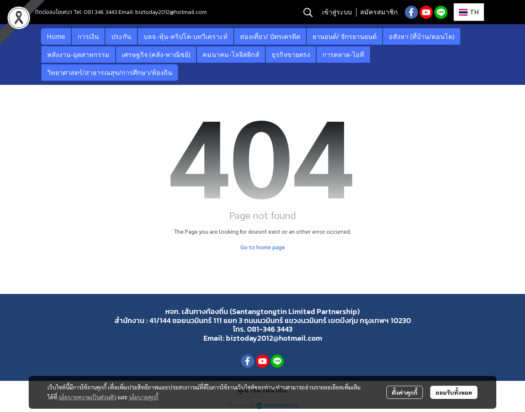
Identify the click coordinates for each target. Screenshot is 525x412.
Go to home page (262, 246)
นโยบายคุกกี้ (143, 397)
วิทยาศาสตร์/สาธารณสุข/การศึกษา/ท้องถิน (109, 72)
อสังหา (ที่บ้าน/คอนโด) (421, 36)
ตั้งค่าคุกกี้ (405, 392)
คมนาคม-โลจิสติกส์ (231, 54)
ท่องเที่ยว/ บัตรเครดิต (270, 36)
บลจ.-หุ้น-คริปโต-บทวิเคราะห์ (186, 36)
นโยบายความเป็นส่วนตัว (87, 397)
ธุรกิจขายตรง (291, 54)
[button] (308, 12)
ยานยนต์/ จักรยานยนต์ (345, 36)
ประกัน (121, 36)
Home (56, 36)
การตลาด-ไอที (343, 54)
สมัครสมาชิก (379, 12)
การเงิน (88, 36)
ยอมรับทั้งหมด (454, 392)
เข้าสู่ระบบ (337, 12)
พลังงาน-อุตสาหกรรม (78, 54)
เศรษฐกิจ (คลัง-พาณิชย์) (156, 54)
